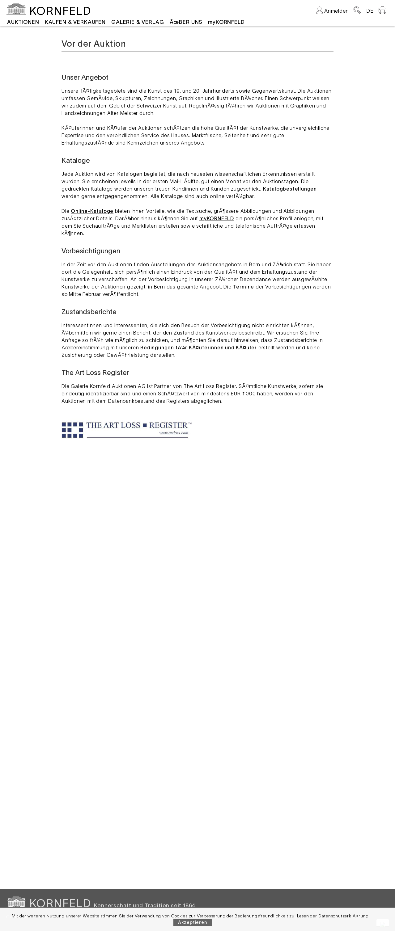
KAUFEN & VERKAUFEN (75, 22)
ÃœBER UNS (186, 22)
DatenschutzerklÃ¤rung (343, 915)
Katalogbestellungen (290, 189)
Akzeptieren (192, 922)
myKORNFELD (226, 22)
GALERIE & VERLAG (137, 22)
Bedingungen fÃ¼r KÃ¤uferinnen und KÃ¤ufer (198, 347)
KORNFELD (60, 11)
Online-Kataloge (92, 211)
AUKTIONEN (23, 22)
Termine (243, 286)
